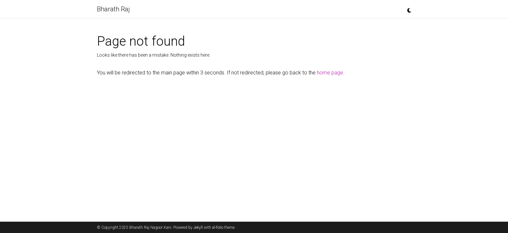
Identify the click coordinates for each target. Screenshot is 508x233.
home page (330, 73)
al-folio (217, 227)
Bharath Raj (113, 9)
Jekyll (198, 227)
